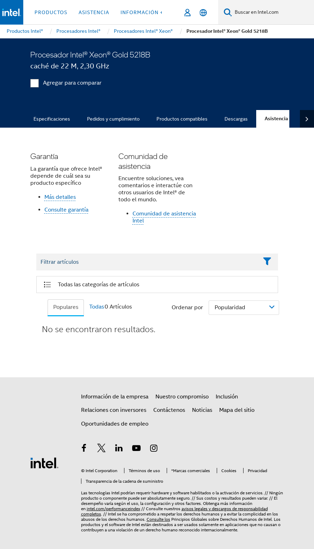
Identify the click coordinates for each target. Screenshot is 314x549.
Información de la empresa (114, 396)
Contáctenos (169, 410)
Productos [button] (51, 12)
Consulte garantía (66, 209)
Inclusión (227, 396)
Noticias (202, 410)
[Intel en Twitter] (101, 449)
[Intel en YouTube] (136, 449)
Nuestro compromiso (182, 396)
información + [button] (142, 12)
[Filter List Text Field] (147, 262)
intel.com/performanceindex (113, 508)
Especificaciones (51, 119)
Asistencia (276, 118)
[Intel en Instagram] (154, 449)
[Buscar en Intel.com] (273, 12)
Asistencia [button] (94, 12)
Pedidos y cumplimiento (113, 119)
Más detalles (60, 197)
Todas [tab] (96, 306)
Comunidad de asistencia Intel (164, 217)
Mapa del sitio (236, 410)
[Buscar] (228, 12)
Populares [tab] (65, 307)
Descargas (236, 119)
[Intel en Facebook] (84, 449)
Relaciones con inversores (113, 410)
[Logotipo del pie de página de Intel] (44, 462)
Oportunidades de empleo (114, 423)
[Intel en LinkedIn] (119, 449)
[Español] (203, 12)
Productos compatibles (182, 119)
